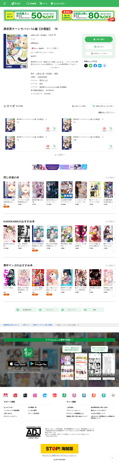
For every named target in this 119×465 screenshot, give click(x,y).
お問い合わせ (8, 413)
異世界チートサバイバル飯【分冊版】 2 (88, 119)
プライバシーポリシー (73, 410)
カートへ (100, 47)
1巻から (101, 112)
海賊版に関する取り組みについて (76, 416)
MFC (41, 84)
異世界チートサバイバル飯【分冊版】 (53, 87)
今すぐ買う (100, 39)
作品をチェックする (100, 53)
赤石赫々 (44, 35)
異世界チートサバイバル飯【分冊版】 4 (88, 137)
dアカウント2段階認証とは (74, 413)
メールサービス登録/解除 (11, 410)
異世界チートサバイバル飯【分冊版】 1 (32, 119)
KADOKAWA (42, 77)
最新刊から (111, 112)
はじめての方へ (8, 407)
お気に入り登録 (80, 106)
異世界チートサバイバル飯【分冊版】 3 (32, 137)
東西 (56, 73)
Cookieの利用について (98, 413)
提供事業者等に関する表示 (99, 407)
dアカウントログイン (10, 416)
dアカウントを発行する (51, 455)
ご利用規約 (69, 407)
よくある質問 (32, 410)
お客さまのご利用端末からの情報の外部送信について (103, 417)
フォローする (55, 35)
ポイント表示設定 (33, 413)
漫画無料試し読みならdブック (11, 325)
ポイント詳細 (51, 48)
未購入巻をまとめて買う (105, 106)
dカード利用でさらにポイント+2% (41, 52)
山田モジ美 (35, 35)
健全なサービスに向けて (98, 410)
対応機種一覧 (32, 407)
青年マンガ (44, 80)
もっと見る (109, 177)
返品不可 (33, 56)
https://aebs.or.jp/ (51, 436)
